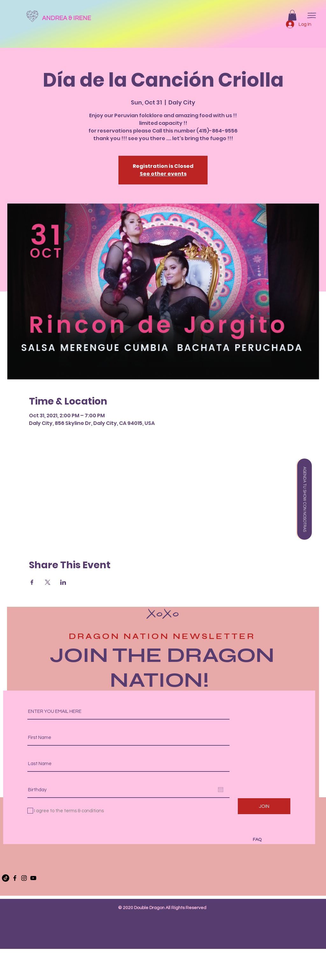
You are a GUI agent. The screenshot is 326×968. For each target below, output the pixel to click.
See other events (163, 173)
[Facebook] (14, 878)
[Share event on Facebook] (32, 582)
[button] (292, 15)
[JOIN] (264, 806)
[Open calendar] (220, 789)
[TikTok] (5, 878)
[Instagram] (24, 878)
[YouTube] (33, 878)
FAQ (257, 839)
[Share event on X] (48, 582)
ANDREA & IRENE (66, 18)
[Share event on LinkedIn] (63, 582)
